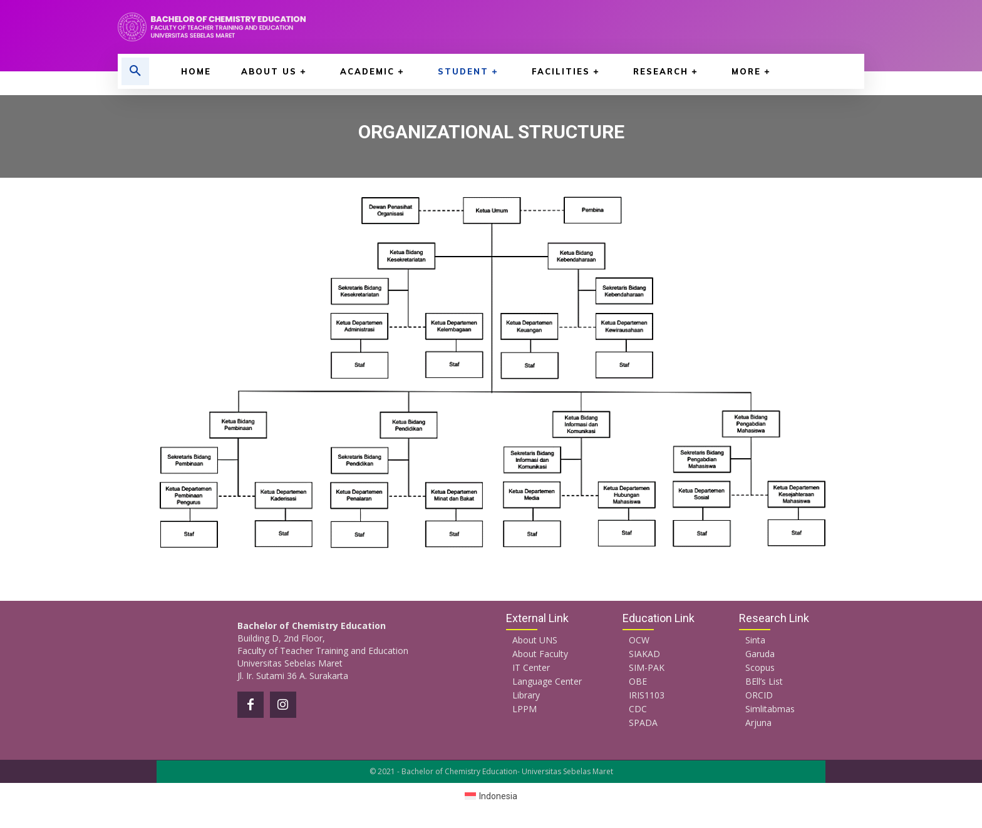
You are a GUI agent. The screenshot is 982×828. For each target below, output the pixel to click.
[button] (135, 71)
